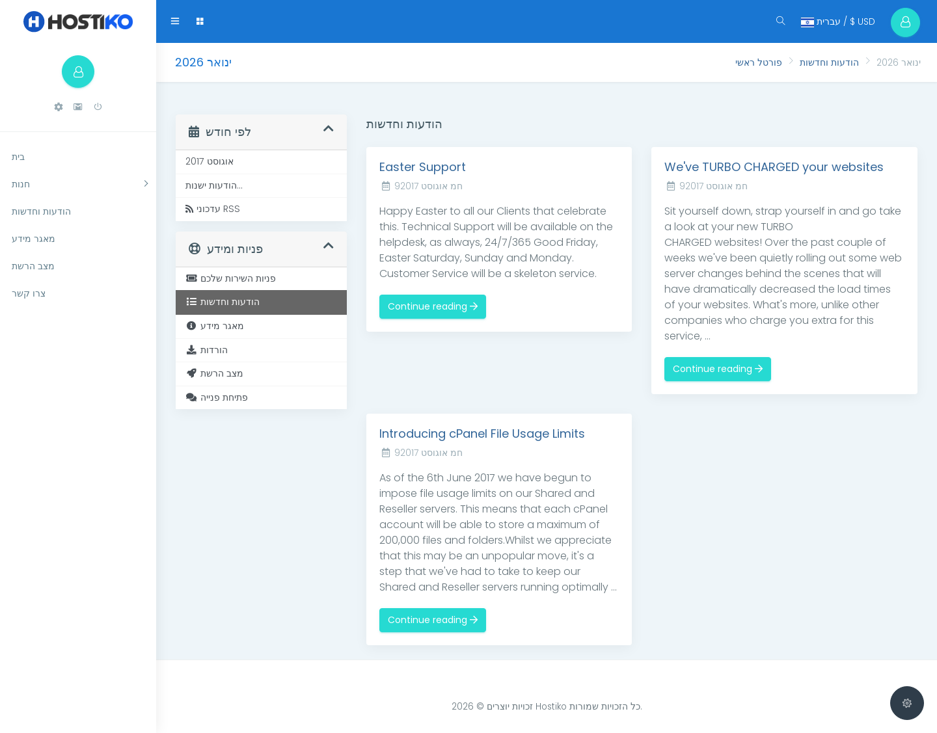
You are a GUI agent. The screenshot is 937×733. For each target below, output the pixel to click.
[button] (58, 107)
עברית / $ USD (837, 21)
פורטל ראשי (758, 62)
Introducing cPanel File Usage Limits (482, 433)
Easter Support (422, 167)
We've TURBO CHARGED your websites (774, 167)
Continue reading (433, 306)
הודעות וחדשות (829, 62)
